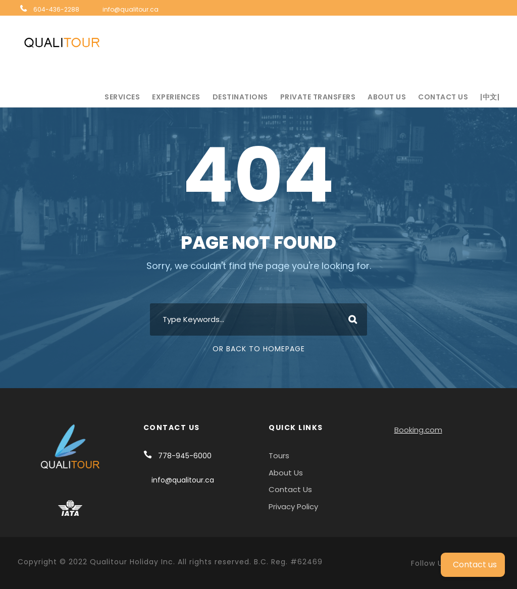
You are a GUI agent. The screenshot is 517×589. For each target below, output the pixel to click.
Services (122, 97)
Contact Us (443, 97)
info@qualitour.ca (130, 9)
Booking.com (418, 429)
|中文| (489, 97)
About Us (387, 97)
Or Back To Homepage (259, 349)
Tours (279, 455)
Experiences (176, 97)
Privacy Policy (293, 506)
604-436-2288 (56, 9)
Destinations (240, 97)
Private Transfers (318, 97)
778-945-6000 (185, 456)
